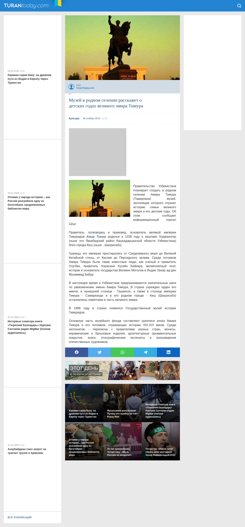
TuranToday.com (26, 6)
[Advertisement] (97, 152)
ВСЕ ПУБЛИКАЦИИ (20, 517)
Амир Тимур (96, 236)
